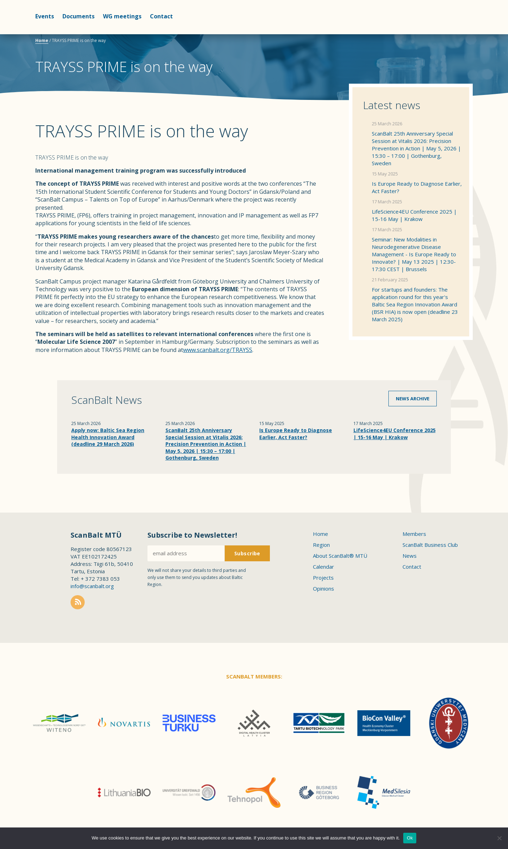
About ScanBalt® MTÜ (340, 555)
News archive (412, 398)
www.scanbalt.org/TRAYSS (217, 350)
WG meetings (122, 16)
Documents (78, 16)
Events (44, 16)
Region (321, 544)
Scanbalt (455, 33)
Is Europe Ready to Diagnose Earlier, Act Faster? (417, 187)
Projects (323, 577)
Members (414, 533)
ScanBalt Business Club (430, 544)
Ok (410, 838)
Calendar (323, 566)
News (410, 555)
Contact (161, 16)
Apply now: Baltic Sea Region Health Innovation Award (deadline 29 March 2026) (107, 437)
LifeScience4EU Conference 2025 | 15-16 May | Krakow (414, 215)
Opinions (323, 588)
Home (41, 40)
